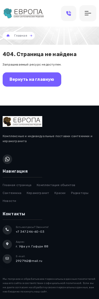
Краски (59, 193)
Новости (9, 201)
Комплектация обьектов (56, 185)
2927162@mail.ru (29, 261)
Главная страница (17, 185)
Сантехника (12, 193)
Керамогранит (38, 193)
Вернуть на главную (32, 79)
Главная (20, 35)
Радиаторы (80, 193)
